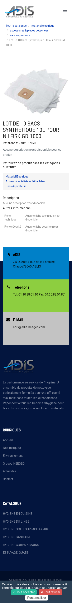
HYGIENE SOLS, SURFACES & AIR (25, 529)
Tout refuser (50, 592)
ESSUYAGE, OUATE (15, 552)
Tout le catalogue (16, 25)
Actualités (9, 471)
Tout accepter (24, 592)
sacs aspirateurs (20, 35)
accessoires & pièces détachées (29, 30)
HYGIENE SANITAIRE (17, 537)
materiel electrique (42, 25)
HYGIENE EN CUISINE (17, 513)
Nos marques (12, 448)
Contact (8, 479)
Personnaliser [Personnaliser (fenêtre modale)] (36, 597)
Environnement (13, 456)
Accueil (8, 440)
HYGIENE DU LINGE (16, 521)
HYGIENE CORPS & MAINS (21, 545)
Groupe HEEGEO (14, 463)
